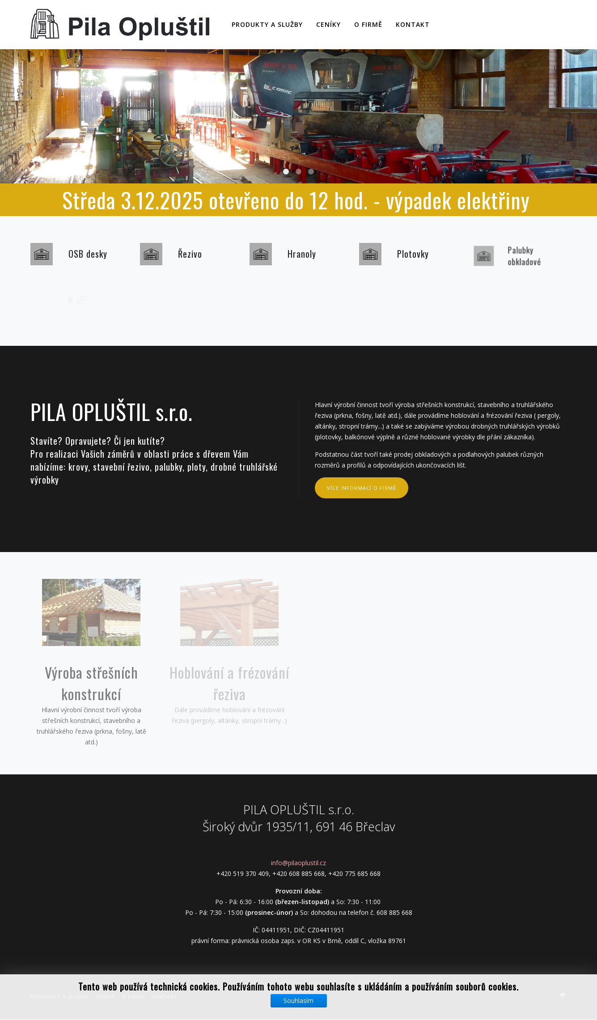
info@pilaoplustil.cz (298, 862)
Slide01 (298, 171)
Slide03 (311, 171)
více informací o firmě (361, 487)
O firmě (368, 24)
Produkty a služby (267, 24)
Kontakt (413, 24)
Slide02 (286, 171)
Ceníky (328, 24)
